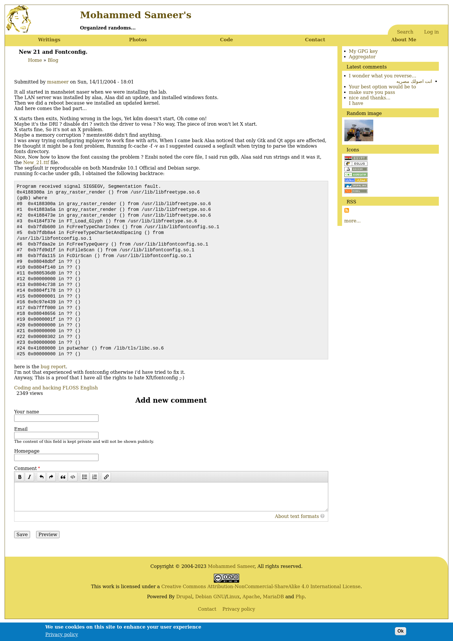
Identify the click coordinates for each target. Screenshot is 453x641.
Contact (315, 39)
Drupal (184, 614)
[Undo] (41, 494)
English (89, 405)
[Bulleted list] (84, 494)
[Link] (106, 494)
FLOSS (70, 405)
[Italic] (29, 494)
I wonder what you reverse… (383, 76)
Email (21, 446)
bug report (53, 384)
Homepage (27, 468)
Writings (49, 39)
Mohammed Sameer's (135, 15)
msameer (58, 82)
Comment (25, 485)
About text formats (297, 533)
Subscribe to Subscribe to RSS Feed (346, 210)
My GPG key (363, 51)
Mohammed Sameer (231, 583)
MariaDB (273, 614)
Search (405, 32)
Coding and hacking (37, 405)
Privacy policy (61, 636)
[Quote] (63, 494)
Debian (203, 614)
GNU (219, 614)
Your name (26, 429)
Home (35, 60)
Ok (401, 632)
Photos (137, 39)
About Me (403, 39)
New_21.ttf (36, 162)
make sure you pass (372, 92)
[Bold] (19, 494)
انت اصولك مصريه (414, 81)
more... (352, 221)
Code (226, 39)
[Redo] (51, 494)
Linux (233, 614)
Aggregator (362, 57)
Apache (251, 614)
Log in (431, 32)
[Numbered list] (94, 494)
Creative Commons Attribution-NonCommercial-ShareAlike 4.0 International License (260, 604)
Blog (53, 60)
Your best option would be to (382, 87)
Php (300, 614)
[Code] (72, 494)
